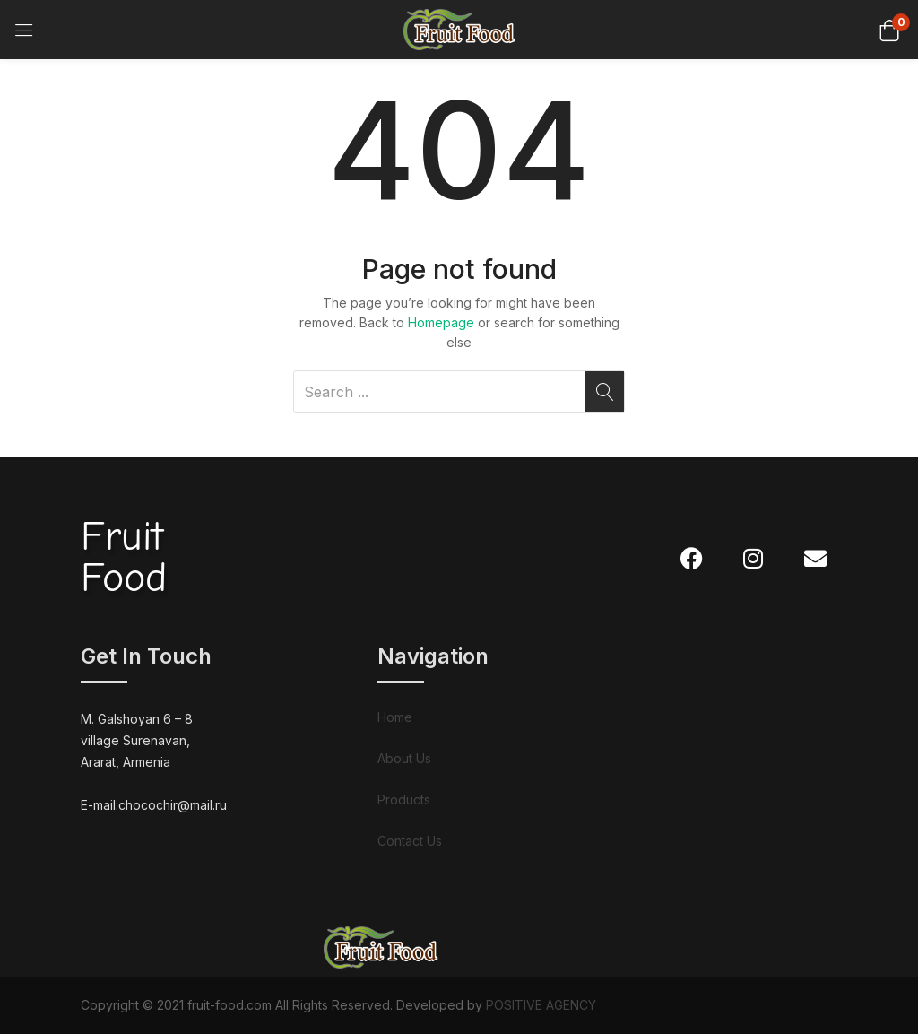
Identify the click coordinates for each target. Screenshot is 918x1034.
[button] (889, 29)
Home (394, 717)
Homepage (441, 322)
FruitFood (124, 557)
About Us (404, 758)
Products (403, 799)
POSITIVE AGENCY (541, 1004)
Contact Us (409, 840)
